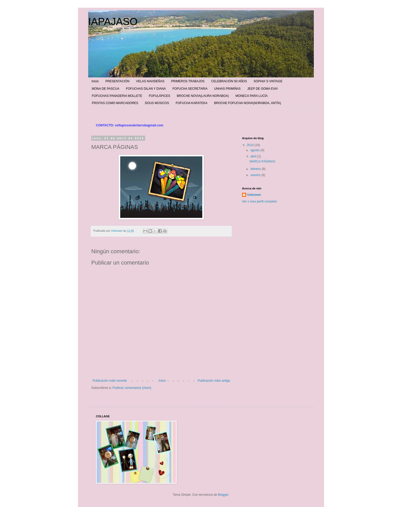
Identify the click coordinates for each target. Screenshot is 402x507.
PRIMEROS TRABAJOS (187, 81)
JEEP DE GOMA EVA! (262, 88)
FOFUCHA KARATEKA (191, 103)
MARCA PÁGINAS (262, 161)
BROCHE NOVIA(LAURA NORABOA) (203, 96)
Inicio (95, 81)
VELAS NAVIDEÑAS (150, 81)
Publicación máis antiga (214, 380)
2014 (251, 145)
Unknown (254, 195)
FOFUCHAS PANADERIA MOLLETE (117, 96)
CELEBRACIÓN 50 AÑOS (229, 81)
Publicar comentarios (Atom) (132, 388)
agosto (255, 150)
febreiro (256, 169)
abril (253, 156)
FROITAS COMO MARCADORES (115, 103)
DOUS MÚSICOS (157, 103)
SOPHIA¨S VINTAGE (268, 81)
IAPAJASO (113, 21)
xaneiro (256, 175)
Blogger (223, 494)
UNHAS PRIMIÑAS (227, 88)
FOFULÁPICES (159, 96)
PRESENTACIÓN (117, 81)
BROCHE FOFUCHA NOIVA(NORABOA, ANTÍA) (247, 103)
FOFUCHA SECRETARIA (190, 88)
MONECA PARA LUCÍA (252, 96)
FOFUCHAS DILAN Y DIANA (146, 88)
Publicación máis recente (110, 380)
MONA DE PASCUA (105, 88)
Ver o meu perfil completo (259, 201)
